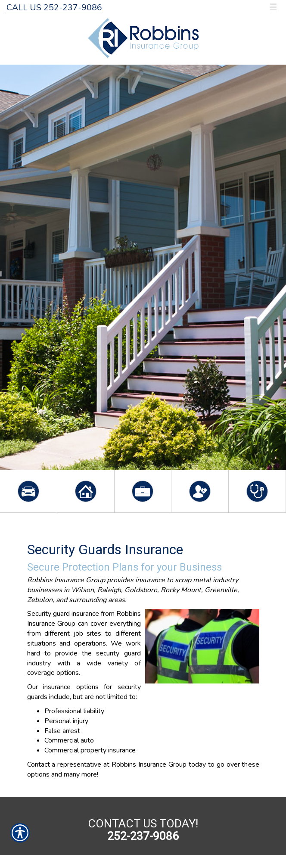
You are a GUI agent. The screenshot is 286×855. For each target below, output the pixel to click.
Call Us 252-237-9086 (54, 7)
